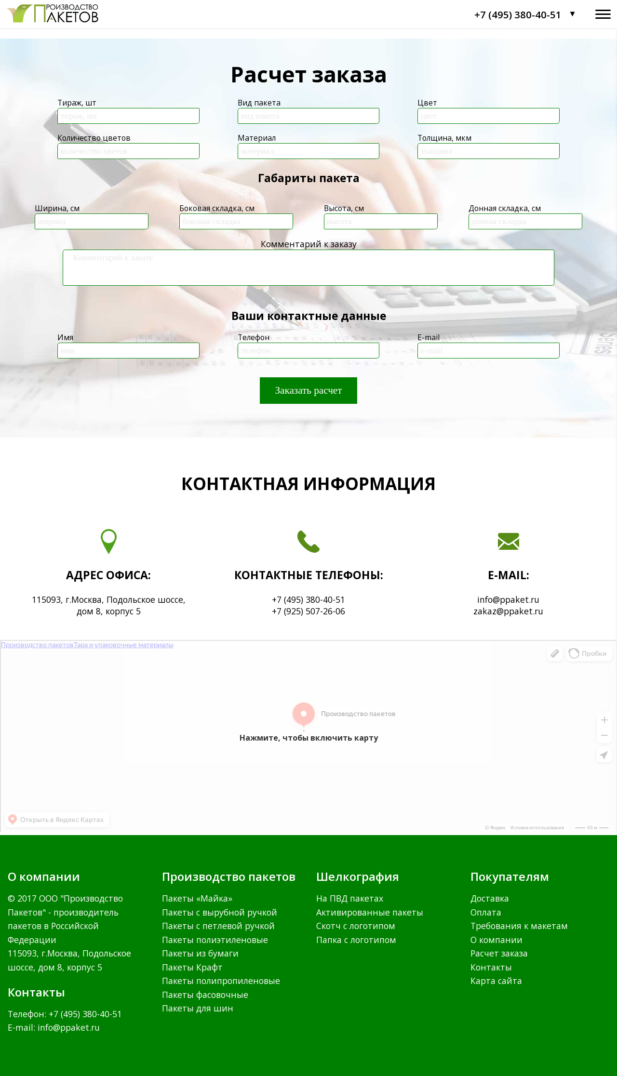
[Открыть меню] (603, 14)
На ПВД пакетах (349, 898)
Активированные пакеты (369, 912)
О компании (496, 939)
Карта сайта (496, 980)
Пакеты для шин (197, 1008)
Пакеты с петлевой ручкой (218, 925)
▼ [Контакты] (572, 14)
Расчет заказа (499, 953)
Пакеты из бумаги (200, 953)
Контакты (491, 967)
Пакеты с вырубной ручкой (219, 912)
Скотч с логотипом (355, 925)
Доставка (489, 898)
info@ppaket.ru (508, 599)
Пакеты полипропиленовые (221, 980)
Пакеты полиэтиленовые (215, 939)
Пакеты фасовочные (205, 994)
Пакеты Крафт (192, 967)
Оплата (485, 912)
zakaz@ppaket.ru (508, 611)
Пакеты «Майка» (197, 898)
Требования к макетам (519, 925)
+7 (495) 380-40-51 (518, 14)
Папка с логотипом (356, 939)
